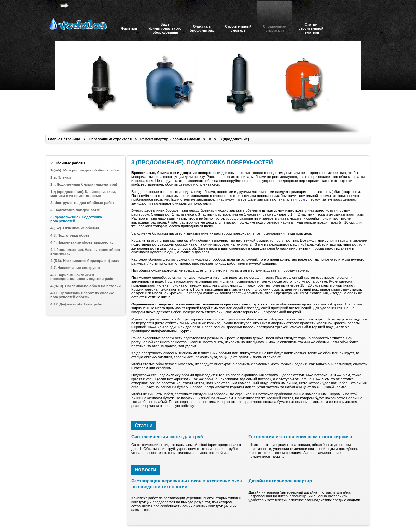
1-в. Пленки (60, 177)
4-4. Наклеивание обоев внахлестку (82, 242)
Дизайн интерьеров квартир (280, 480)
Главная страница (64, 139)
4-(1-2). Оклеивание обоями (74, 228)
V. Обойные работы (67, 163)
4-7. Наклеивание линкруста (75, 268)
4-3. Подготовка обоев (70, 235)
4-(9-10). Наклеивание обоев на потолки (85, 286)
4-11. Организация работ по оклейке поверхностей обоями (82, 295)
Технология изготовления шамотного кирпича (300, 436)
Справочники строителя (110, 139)
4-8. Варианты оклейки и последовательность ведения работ (82, 277)
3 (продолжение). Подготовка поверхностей (76, 219)
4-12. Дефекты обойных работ (77, 304)
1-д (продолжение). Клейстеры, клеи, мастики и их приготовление (83, 193)
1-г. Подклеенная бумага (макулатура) (83, 184)
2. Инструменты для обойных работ (82, 203)
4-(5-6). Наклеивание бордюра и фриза (84, 261)
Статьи (144, 425)
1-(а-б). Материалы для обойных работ (85, 170)
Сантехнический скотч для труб (167, 436)
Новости (145, 469)
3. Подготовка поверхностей (75, 210)
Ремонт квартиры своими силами (170, 139)
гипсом (299, 199)
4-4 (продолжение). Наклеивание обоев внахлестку (85, 251)
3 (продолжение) (234, 139)
